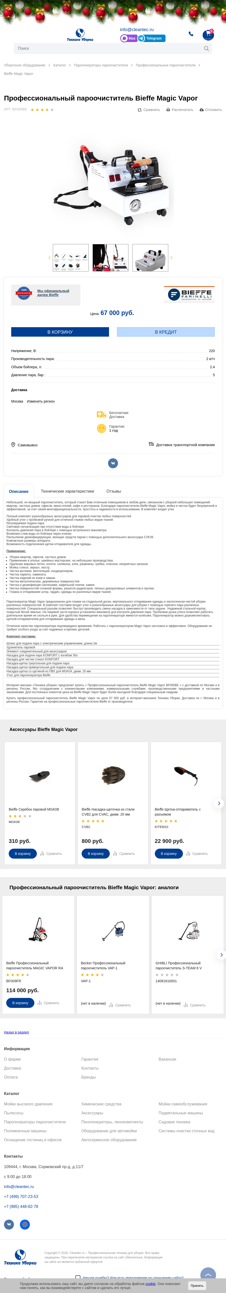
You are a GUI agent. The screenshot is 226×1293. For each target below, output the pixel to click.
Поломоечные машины (25, 1131)
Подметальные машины (181, 1113)
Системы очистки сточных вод (186, 1131)
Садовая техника (174, 1122)
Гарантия (89, 1059)
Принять (197, 1286)
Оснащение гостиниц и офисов (32, 1140)
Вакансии (167, 1059)
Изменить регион (41, 402)
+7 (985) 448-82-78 (21, 1206)
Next (171, 258)
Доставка (12, 1068)
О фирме (12, 1059)
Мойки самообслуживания (183, 1104)
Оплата (11, 1077)
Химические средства (101, 1104)
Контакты (90, 1068)
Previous (49, 258)
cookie (151, 1284)
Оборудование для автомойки (109, 1131)
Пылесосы (13, 1113)
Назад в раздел (16, 1032)
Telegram (154, 39)
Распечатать (182, 110)
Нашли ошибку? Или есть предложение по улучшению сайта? (133, 1278)
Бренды (88, 1077)
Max (132, 39)
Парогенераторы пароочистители (35, 1122)
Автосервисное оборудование (109, 1140)
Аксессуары (92, 1113)
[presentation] (219, 803)
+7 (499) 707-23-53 (21, 1196)
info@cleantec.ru (137, 29)
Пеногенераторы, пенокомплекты (112, 1122)
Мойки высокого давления (28, 1104)
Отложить (213, 110)
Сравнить (151, 110)
